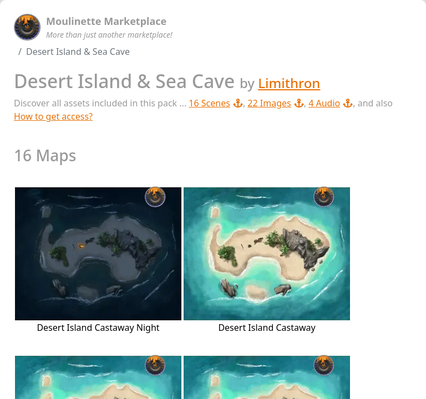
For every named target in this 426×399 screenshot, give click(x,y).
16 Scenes (216, 103)
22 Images (275, 103)
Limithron (289, 83)
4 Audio (330, 103)
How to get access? (53, 116)
